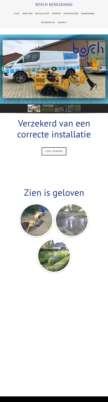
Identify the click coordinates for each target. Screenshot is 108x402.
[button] (4, 69)
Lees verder (54, 151)
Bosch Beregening (54, 4)
